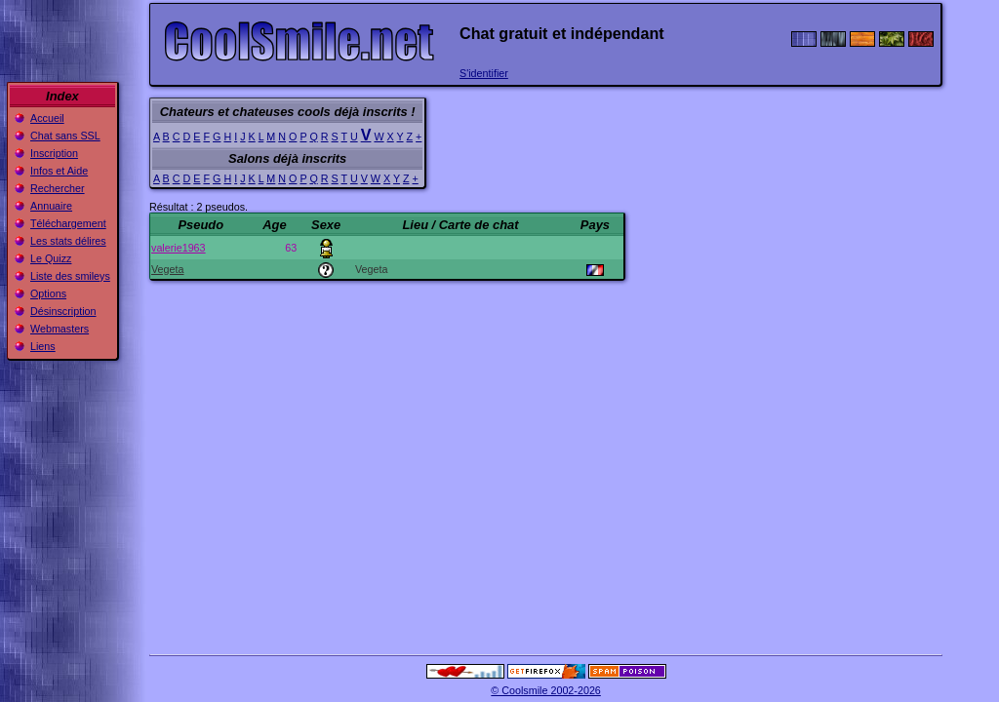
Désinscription (63, 311)
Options (48, 293)
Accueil (47, 118)
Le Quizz (50, 258)
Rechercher (57, 188)
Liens (43, 346)
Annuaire (51, 206)
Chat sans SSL (65, 135)
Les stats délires (68, 241)
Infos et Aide (59, 170)
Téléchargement (68, 223)
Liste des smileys (70, 276)
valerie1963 (178, 248)
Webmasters (59, 328)
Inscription (54, 153)
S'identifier (484, 73)
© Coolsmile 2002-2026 (546, 690)
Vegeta (167, 269)
